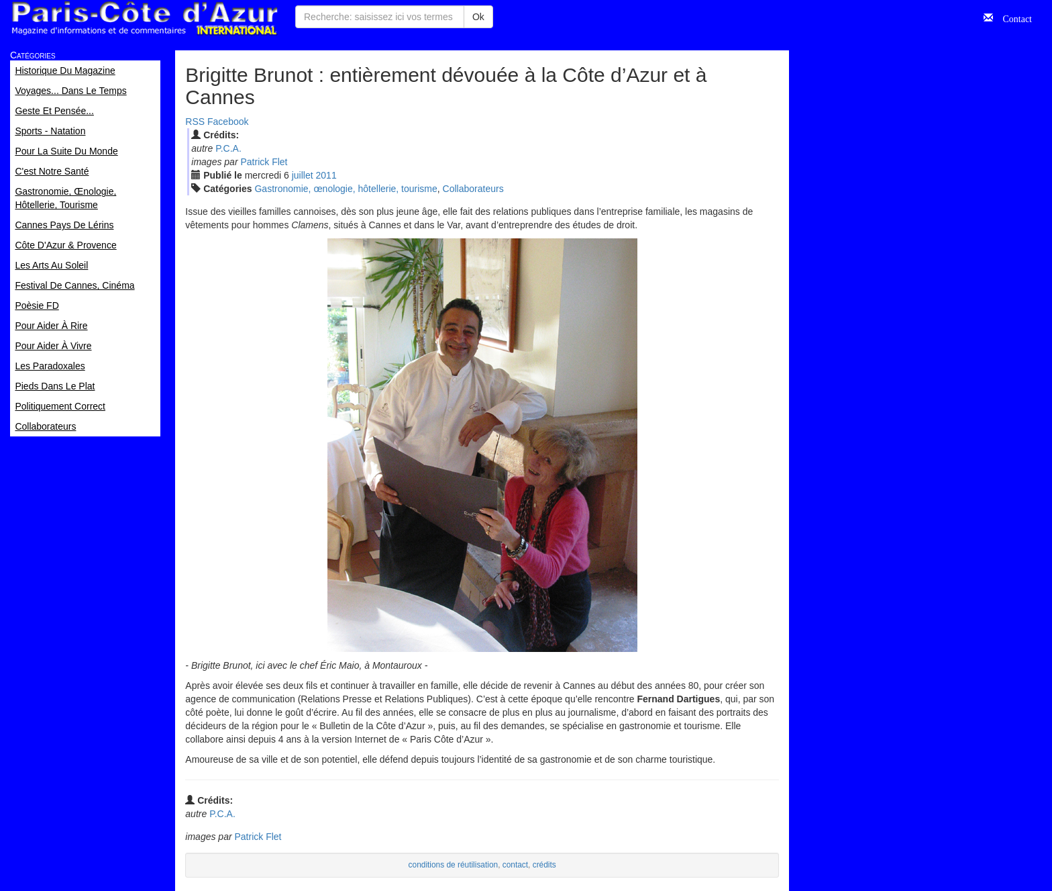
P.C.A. (228, 148)
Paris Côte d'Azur (144, 18)
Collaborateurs (473, 188)
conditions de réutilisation (453, 865)
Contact (1012, 17)
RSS (195, 121)
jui (302, 175)
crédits (544, 865)
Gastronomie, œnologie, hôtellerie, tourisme (345, 188)
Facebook (227, 121)
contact (515, 865)
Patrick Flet (263, 161)
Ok (478, 16)
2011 (326, 175)
